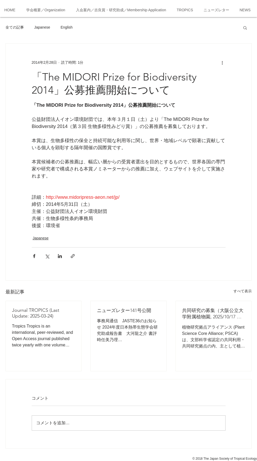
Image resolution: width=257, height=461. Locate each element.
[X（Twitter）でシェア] (47, 256)
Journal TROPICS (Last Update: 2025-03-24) (35, 313)
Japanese (42, 27)
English (67, 27)
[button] (245, 27)
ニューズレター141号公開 (124, 310)
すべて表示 (242, 291)
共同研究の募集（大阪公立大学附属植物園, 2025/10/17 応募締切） (212, 314)
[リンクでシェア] (72, 256)
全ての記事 (15, 27)
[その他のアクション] (222, 62)
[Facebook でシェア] (34, 256)
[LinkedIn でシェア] (59, 256)
